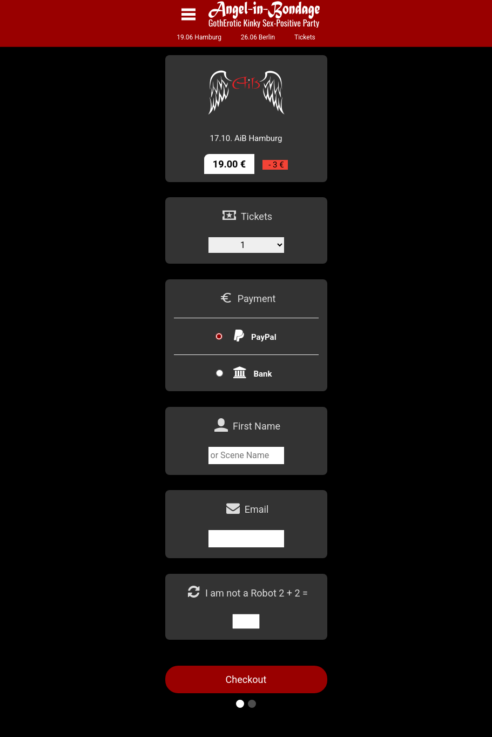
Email (257, 509)
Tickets (304, 37)
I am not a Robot (242, 593)
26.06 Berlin (258, 37)
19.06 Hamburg (199, 37)
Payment (257, 298)
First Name (256, 426)
